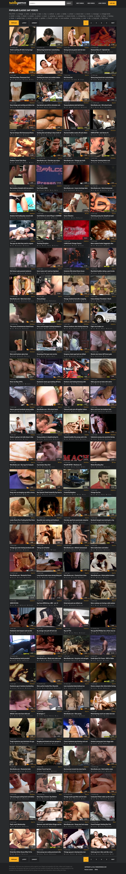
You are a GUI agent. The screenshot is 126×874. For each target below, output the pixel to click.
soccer (30, 18)
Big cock (26, 52)
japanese (61, 16)
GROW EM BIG (14, 603)
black (25, 16)
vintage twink (105, 14)
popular (14, 23)
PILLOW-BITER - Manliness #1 (73, 465)
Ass (98, 52)
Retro (73, 854)
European (47, 771)
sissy (18, 16)
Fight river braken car (97, 326)
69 (93, 107)
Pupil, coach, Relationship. (18, 824)
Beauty (104, 52)
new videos (91, 3)
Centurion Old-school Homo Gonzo (74, 271)
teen (39, 14)
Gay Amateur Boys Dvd (43, 465)
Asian (49, 162)
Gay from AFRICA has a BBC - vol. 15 (47, 603)
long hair (96, 18)
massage (96, 14)
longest (34, 23)
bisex (12, 18)
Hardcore (81, 273)
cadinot (51, 14)
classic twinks (70, 16)
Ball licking (49, 439)
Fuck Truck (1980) (42, 188)
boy (45, 14)
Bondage (73, 771)
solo (56, 18)
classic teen (80, 14)
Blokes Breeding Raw (97, 465)
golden (43, 18)
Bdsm (67, 771)
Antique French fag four (44, 769)
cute (84, 18)
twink (12, 16)
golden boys (21, 18)
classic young (76, 18)
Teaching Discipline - (43, 243)
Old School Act (68, 77)
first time (105, 18)
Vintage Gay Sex (96, 492)
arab (58, 14)
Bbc (44, 273)
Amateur (14, 52)
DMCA (96, 869)
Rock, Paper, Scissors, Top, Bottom (47, 797)
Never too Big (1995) (16, 382)
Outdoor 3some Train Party (18, 160)
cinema (90, 16)
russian (31, 16)
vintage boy (82, 16)
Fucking (84, 439)
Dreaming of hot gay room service (47, 354)
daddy (64, 14)
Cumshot (52, 79)
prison (39, 16)
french (50, 18)
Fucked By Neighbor (70, 492)
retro (27, 14)
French (55, 771)
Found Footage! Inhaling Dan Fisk (101, 824)
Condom (79, 52)
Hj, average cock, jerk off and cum (47, 631)
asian (45, 16)
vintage (20, 14)
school (71, 14)
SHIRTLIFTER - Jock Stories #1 (100, 133)
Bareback (68, 79)
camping (52, 16)
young (34, 14)
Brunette (19, 79)
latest (24, 23)
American (95, 135)
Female (107, 660)
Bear (84, 799)
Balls (84, 467)
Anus (45, 245)
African (40, 605)
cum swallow (65, 18)
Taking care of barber (43, 548)
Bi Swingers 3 (41, 714)
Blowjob (111, 52)
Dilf (78, 439)
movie (88, 14)
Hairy (32, 79)
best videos (80, 3)
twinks (98, 16)
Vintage (82, 79)
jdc (90, 18)
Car (57, 190)
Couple (82, 245)
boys (104, 16)
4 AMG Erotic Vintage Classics (72, 243)
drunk (36, 18)
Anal (20, 52)
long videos (102, 3)
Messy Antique (41, 299)
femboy (111, 16)
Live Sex (112, 3)
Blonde (48, 218)
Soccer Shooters (68, 216)
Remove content (89, 869)
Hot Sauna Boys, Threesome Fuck (20, 77)
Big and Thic (67, 631)
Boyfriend (53, 826)
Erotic (100, 660)
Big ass (19, 854)
